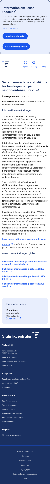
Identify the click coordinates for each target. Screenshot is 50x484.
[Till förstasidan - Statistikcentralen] (5, 64)
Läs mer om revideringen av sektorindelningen (24, 239)
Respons (25, 456)
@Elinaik (15, 318)
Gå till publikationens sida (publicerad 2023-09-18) (23, 277)
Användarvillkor (25, 460)
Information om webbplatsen (25, 474)
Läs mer (7, 244)
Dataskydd (25, 465)
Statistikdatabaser (9, 405)
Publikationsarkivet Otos (12, 413)
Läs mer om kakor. (10, 28)
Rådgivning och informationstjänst (16, 379)
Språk (25, 64)
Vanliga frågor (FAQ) (10, 383)
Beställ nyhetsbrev (11, 435)
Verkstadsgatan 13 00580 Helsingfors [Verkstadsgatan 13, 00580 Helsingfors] (9, 352)
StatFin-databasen (9, 401)
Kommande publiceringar (12, 417)
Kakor (25, 478)
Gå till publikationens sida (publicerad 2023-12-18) (23, 285)
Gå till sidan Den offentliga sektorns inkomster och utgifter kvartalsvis (24, 262)
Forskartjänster (8, 421)
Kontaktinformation (25, 451)
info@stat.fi (7, 365)
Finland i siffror (8, 409)
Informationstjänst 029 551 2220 (15, 361)
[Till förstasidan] (20, 335)
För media (6, 387)
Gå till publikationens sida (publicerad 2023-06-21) (23, 270)
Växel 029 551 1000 (9, 357)
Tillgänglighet (25, 469)
